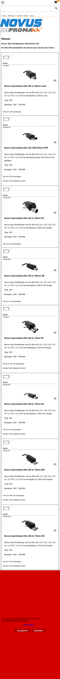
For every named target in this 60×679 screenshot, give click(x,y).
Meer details (28, 625)
